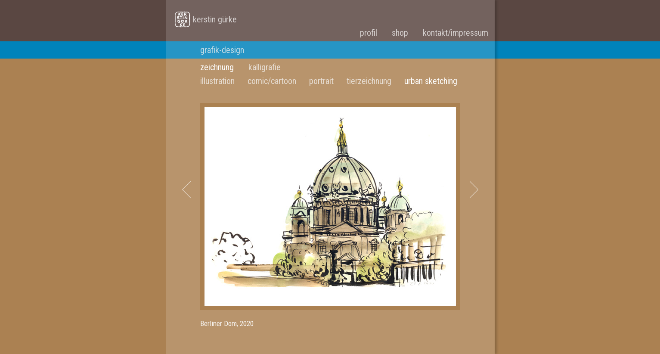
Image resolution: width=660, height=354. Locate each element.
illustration (217, 81)
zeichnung (217, 67)
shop (400, 33)
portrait (321, 81)
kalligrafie (264, 67)
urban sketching (430, 81)
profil (368, 33)
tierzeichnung (369, 81)
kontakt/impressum (455, 33)
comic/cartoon (272, 81)
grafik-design (222, 50)
